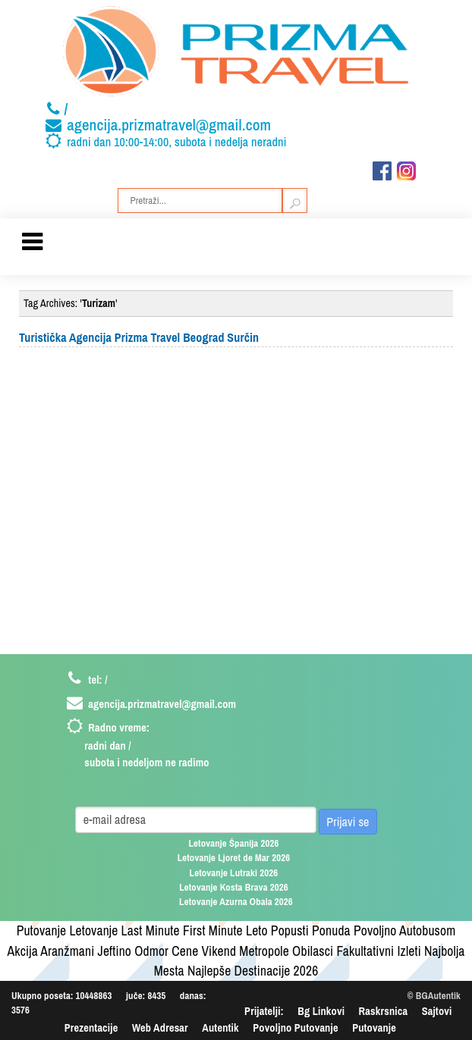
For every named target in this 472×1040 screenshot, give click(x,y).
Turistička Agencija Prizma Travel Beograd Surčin (139, 337)
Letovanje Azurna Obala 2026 (236, 901)
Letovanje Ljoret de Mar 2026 (234, 857)
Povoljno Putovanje (295, 1027)
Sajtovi (437, 1011)
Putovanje (374, 1027)
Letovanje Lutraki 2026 (234, 872)
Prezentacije (91, 1027)
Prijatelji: (264, 1011)
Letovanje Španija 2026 (233, 843)
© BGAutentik (434, 995)
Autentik (220, 1027)
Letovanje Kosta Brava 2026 (233, 887)
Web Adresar (160, 1027)
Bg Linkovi (321, 1011)
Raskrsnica (383, 1011)
